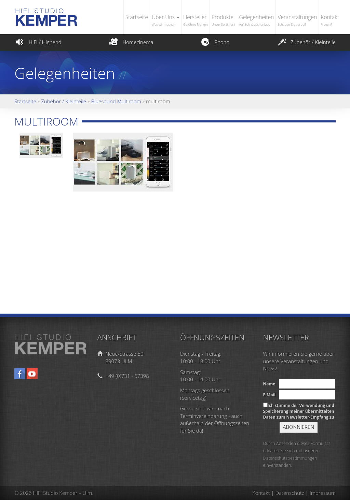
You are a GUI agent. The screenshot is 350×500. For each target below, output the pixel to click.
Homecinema (130, 42)
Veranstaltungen (297, 20)
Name (269, 384)
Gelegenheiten (256, 20)
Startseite (136, 17)
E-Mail (269, 395)
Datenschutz (289, 492)
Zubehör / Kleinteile (306, 42)
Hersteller (195, 20)
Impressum (323, 492)
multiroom (46, 121)
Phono (214, 42)
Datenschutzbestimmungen (290, 458)
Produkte (223, 20)
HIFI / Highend (38, 42)
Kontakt (330, 20)
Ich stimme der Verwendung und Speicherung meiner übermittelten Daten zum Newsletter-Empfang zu (298, 411)
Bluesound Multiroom (116, 101)
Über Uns (165, 20)
